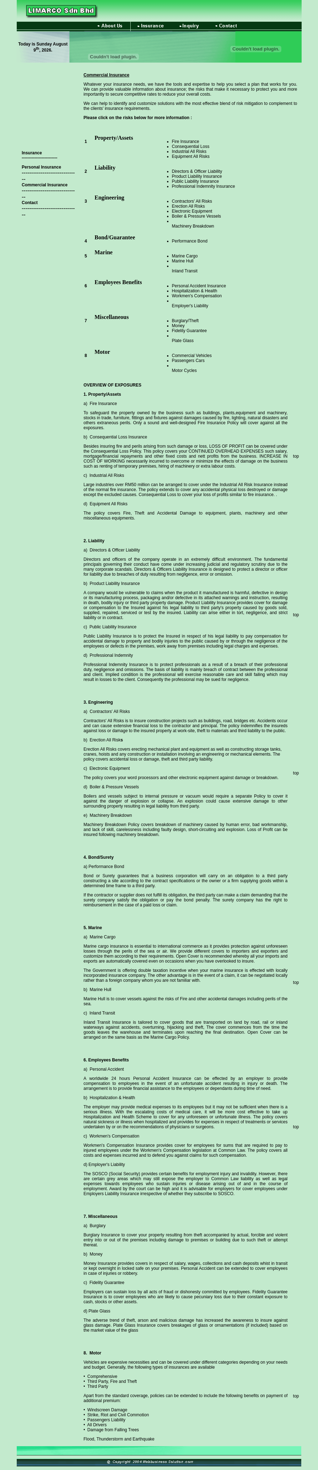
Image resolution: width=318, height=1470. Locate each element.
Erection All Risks (188, 206)
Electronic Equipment (192, 211)
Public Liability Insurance (195, 181)
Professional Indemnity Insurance (203, 186)
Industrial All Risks (189, 151)
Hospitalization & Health (194, 290)
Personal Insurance (41, 167)
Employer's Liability (190, 305)
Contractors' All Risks (192, 201)
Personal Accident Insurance (199, 285)
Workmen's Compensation (197, 295)
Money (178, 325)
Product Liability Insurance (197, 176)
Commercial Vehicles (192, 355)
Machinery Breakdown (193, 226)
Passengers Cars (188, 360)
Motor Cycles (184, 370)
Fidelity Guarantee (189, 330)
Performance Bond (190, 241)
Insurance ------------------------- (39, 155)
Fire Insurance (185, 141)
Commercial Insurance (45, 184)
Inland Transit (185, 270)
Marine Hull (183, 261)
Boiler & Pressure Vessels (196, 216)
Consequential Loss (190, 146)
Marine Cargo (185, 256)
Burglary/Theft (185, 320)
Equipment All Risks (191, 156)
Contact (30, 202)
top (296, 456)
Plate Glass (183, 340)
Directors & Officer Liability (197, 171)
